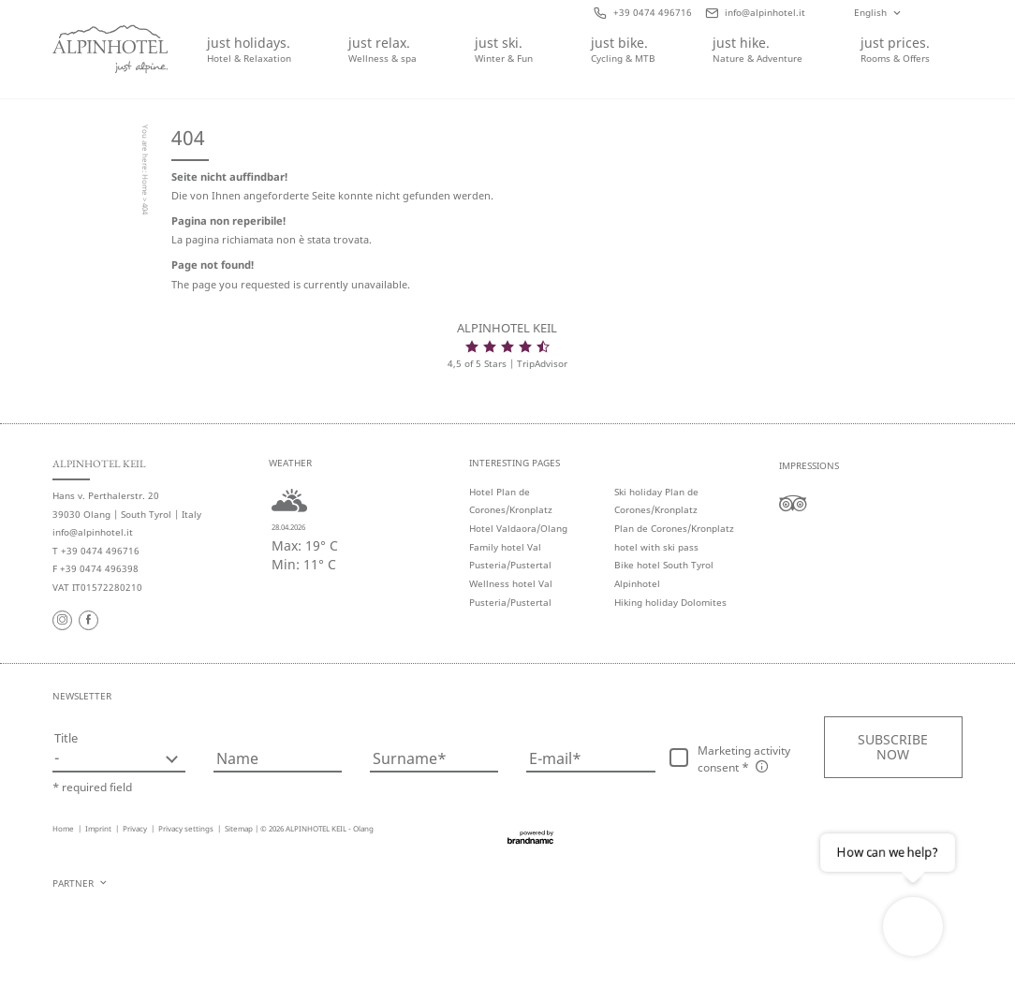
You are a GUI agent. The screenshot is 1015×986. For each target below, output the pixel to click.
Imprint (99, 828)
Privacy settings (186, 828)
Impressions (809, 466)
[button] (893, 747)
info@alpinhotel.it (92, 532)
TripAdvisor (542, 364)
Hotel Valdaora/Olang (518, 528)
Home (145, 186)
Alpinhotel (637, 584)
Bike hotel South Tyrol (663, 565)
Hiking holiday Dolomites (670, 602)
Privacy (136, 828)
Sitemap (239, 828)
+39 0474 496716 (100, 551)
